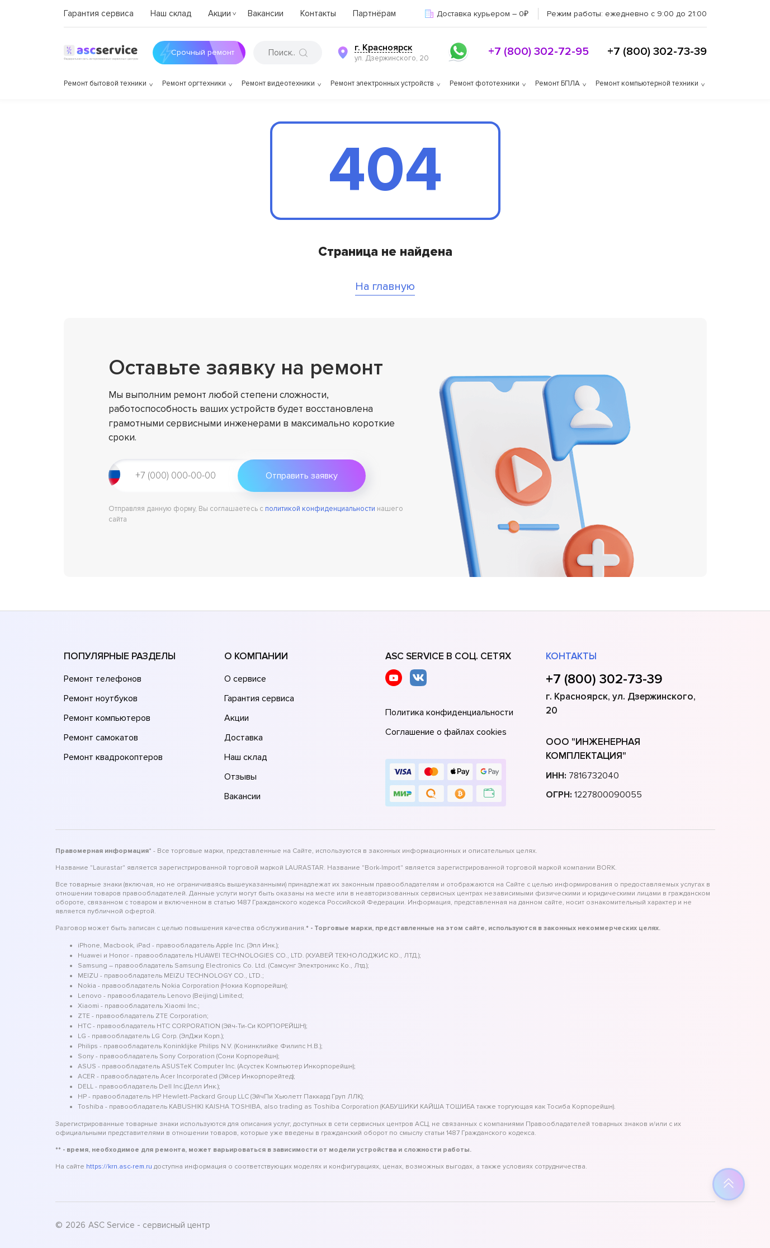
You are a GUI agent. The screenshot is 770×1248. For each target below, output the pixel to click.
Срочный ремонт (195, 52)
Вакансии (266, 13)
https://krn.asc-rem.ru (119, 1166)
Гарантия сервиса (99, 13)
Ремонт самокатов (101, 737)
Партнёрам (374, 13)
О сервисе (245, 678)
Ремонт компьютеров (107, 718)
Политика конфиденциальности (449, 712)
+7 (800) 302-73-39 (657, 51)
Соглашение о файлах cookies (446, 732)
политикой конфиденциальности (320, 508)
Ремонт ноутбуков (101, 698)
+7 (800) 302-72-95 (538, 51)
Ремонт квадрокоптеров (113, 757)
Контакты (318, 13)
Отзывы (240, 776)
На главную (385, 286)
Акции (219, 13)
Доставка (243, 737)
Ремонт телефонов (102, 678)
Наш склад (170, 13)
